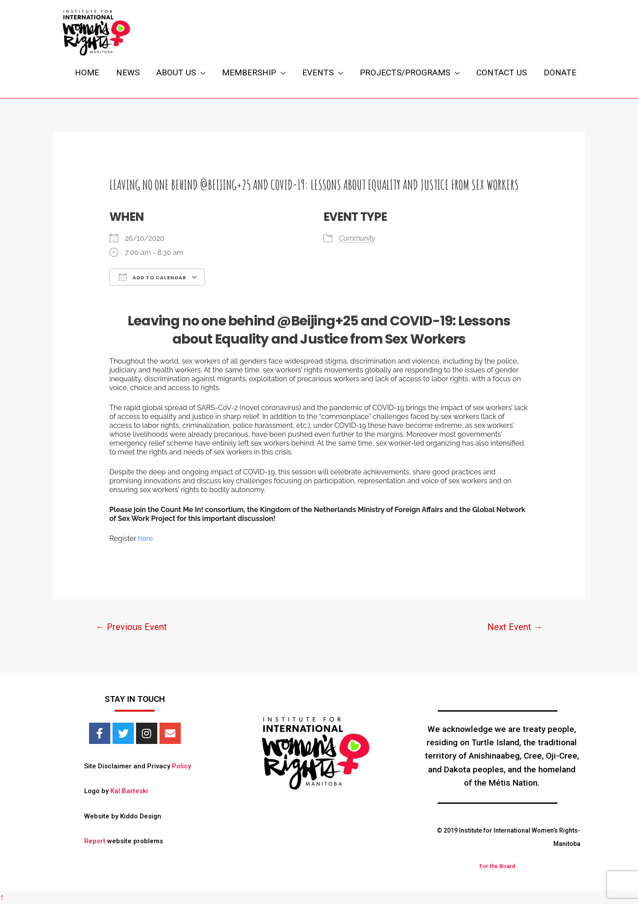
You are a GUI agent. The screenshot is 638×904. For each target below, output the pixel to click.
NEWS (128, 72)
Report (94, 841)
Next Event (514, 627)
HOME (87, 72)
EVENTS (318, 72)
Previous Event (131, 627)
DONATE (560, 72)
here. (146, 538)
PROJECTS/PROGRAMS (405, 72)
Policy (181, 766)
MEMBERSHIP (249, 72)
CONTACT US (501, 72)
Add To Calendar (153, 277)
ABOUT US (176, 72)
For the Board (497, 866)
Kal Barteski (129, 791)
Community (357, 238)
